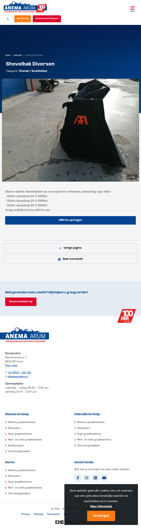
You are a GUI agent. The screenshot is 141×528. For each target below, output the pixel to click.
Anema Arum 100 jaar (46, 19)
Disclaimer (53, 514)
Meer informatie (101, 506)
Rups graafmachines (20, 433)
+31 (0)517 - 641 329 (19, 372)
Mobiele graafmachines (21, 422)
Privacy (25, 514)
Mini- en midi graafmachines (25, 439)
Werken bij (22, 19)
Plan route (11, 365)
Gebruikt (18, 55)
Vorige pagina (70, 248)
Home (8, 55)
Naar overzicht (70, 259)
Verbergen (101, 515)
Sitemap (38, 514)
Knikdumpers (16, 445)
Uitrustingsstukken (19, 451)
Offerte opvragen (70, 220)
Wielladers (14, 428)
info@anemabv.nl (17, 376)
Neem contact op (21, 301)
